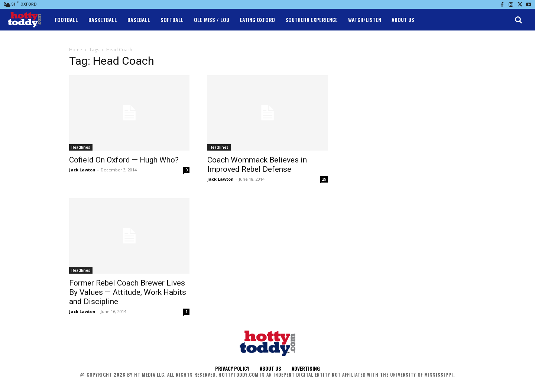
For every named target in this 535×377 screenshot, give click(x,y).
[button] (518, 20)
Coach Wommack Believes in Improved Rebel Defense (257, 164)
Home (75, 49)
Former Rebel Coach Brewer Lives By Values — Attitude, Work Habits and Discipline (127, 292)
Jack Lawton (82, 170)
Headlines (80, 147)
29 (324, 179)
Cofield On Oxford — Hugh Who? (124, 159)
